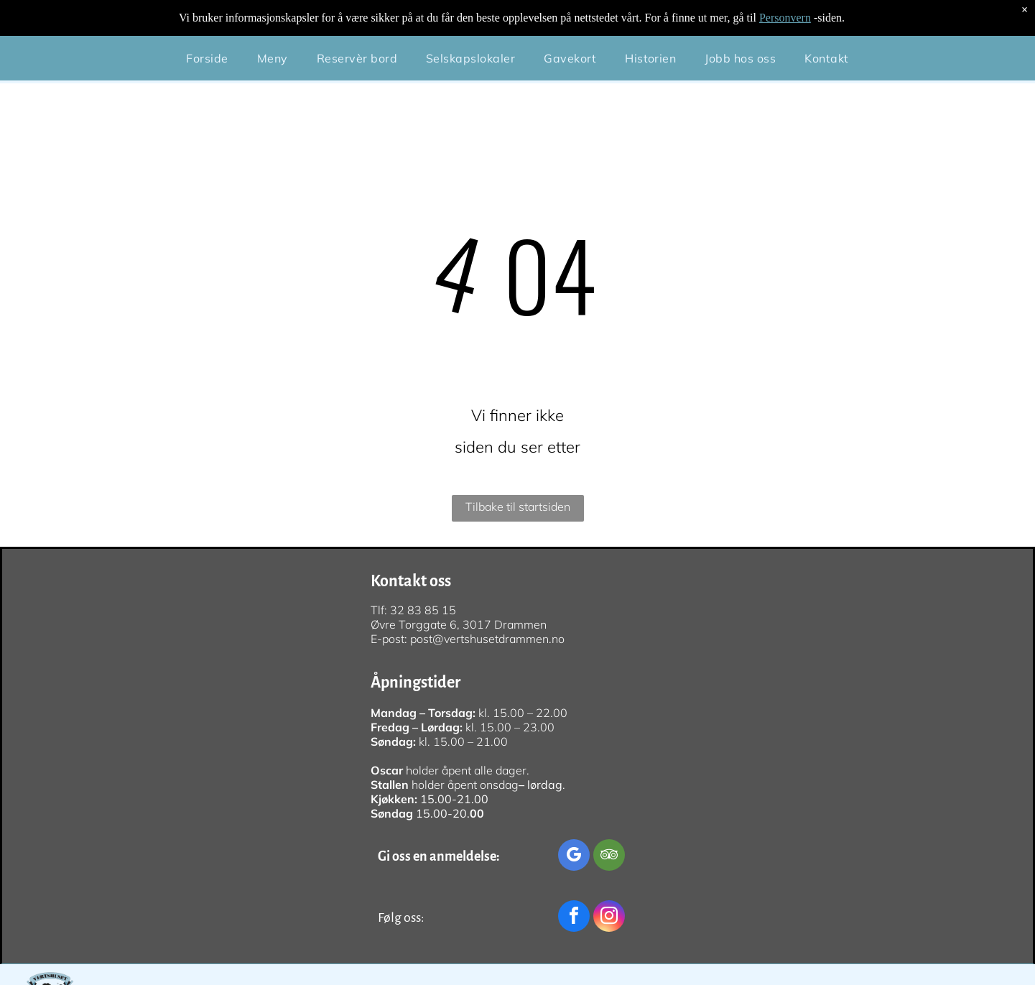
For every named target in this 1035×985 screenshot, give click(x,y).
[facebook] (574, 917)
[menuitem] (207, 22)
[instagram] (609, 917)
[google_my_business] (574, 856)
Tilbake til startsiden (517, 506)
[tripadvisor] (609, 856)
